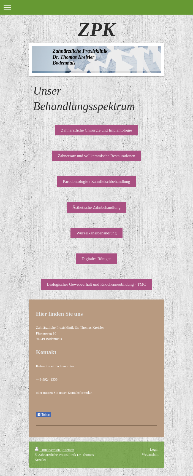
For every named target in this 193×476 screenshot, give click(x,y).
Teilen (43, 415)
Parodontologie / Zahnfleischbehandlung (96, 181)
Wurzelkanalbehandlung (96, 233)
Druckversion (48, 450)
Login (154, 449)
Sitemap (68, 450)
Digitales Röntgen (96, 258)
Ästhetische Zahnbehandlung (96, 207)
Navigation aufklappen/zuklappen (96, 7)
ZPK (96, 29)
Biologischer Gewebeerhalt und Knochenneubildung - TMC (96, 284)
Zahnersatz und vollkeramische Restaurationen (96, 156)
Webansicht (150, 454)
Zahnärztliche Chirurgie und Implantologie (96, 130)
